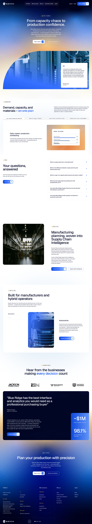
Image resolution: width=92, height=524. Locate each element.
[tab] (14, 118)
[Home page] (8, 4)
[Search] (71, 4)
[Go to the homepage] (8, 521)
